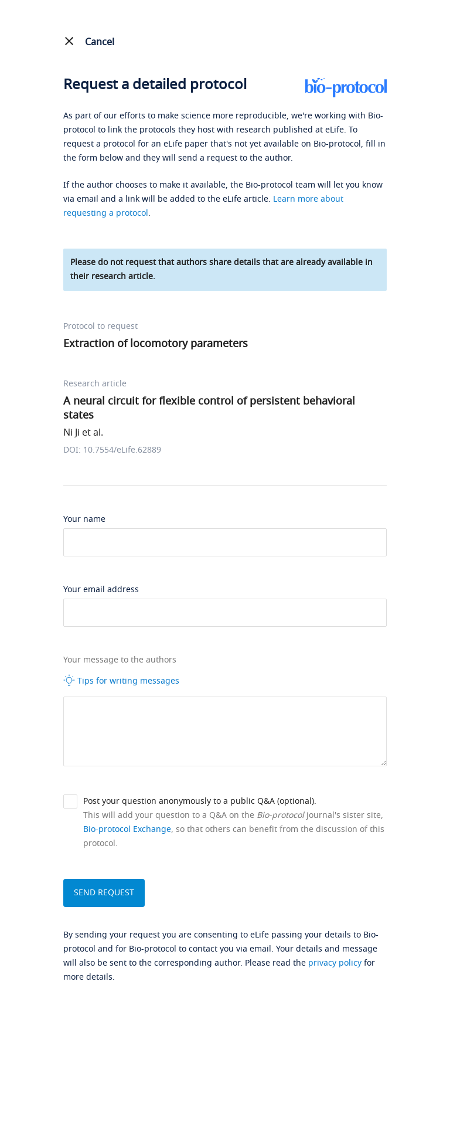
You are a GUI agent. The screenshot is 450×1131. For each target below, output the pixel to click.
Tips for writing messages (121, 680)
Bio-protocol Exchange (127, 829)
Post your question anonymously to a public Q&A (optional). (199, 801)
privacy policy (335, 963)
